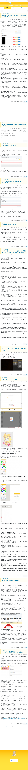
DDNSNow (4, 122)
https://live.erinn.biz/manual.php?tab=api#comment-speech (14, 718)
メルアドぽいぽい (5, 13)
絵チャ (7, 0)
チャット (21, 0)
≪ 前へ (6, 726)
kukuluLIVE (4, 346)
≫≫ (25, 726)
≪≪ (2, 726)
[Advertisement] (14, 112)
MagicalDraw (4, 223)
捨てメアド (2, 0)
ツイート (25, 101)
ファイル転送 (17, 0)
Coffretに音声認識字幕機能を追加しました (12, 652)
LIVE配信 (11, 0)
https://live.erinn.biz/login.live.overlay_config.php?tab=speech (12, 714)
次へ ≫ (21, 726)
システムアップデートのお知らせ (10, 224)
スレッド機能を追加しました (9, 145)
